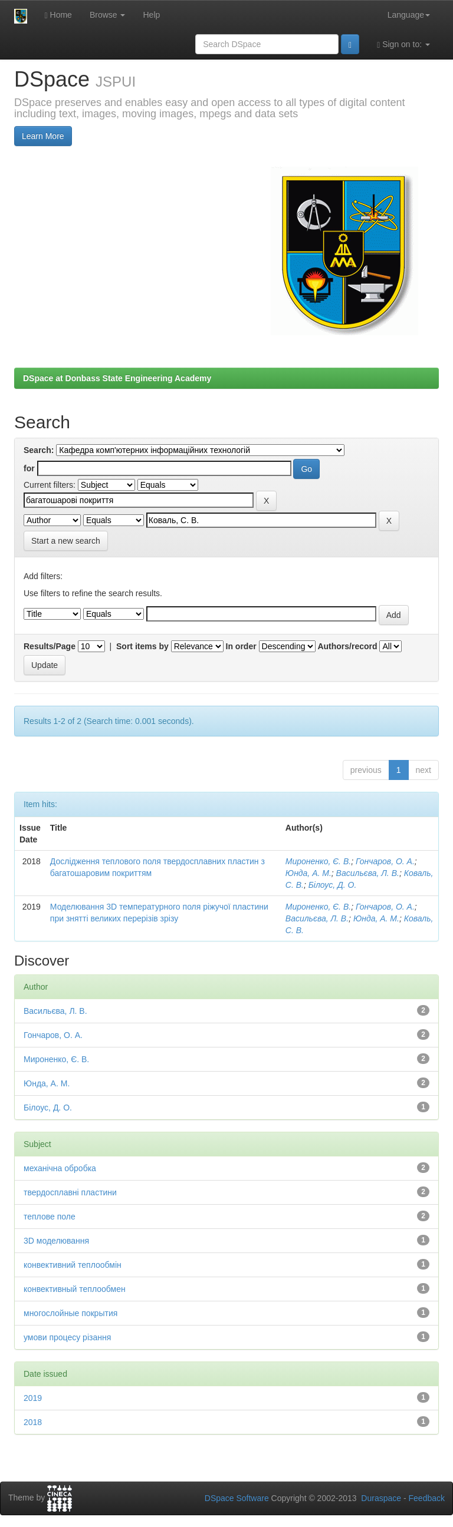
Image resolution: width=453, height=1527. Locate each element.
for (29, 468)
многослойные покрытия (70, 1313)
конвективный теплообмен (75, 1289)
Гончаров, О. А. (385, 861)
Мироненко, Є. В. (318, 861)
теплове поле (50, 1216)
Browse (108, 14)
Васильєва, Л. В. (367, 873)
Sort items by (142, 646)
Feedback (427, 1498)
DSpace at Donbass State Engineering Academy (117, 378)
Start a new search (65, 541)
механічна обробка (60, 1168)
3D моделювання (56, 1240)
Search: (39, 450)
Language (409, 14)
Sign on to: (403, 44)
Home (58, 15)
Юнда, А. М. (308, 873)
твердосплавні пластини (70, 1192)
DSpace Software (237, 1498)
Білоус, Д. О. (332, 885)
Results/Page (50, 646)
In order (241, 646)
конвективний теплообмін (73, 1265)
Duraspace (381, 1498)
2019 (33, 1398)
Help (151, 14)
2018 (33, 1422)
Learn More (43, 136)
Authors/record (347, 646)
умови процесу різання (67, 1337)
